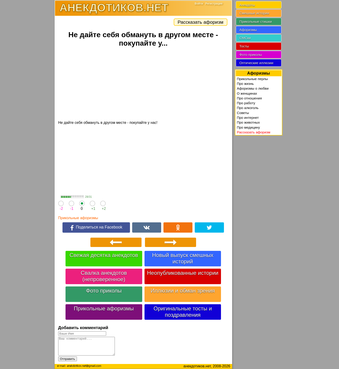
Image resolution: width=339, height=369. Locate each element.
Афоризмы (248, 30)
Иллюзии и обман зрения (183, 291)
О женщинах (247, 93)
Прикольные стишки (255, 21)
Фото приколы (103, 291)
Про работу (246, 103)
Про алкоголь (248, 108)
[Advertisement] (143, 84)
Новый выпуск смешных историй (182, 258)
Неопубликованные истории (182, 273)
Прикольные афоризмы (78, 218)
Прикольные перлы (252, 79)
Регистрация (213, 3)
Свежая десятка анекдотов (103, 255)
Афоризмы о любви (253, 88)
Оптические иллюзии (256, 63)
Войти (199, 3)
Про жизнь (245, 84)
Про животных (248, 122)
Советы (243, 113)
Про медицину (248, 127)
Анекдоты (247, 5)
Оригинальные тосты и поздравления (183, 311)
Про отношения (249, 98)
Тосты (244, 46)
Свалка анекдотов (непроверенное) (104, 276)
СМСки (245, 38)
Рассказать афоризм (200, 22)
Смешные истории (254, 13)
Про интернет (248, 118)
